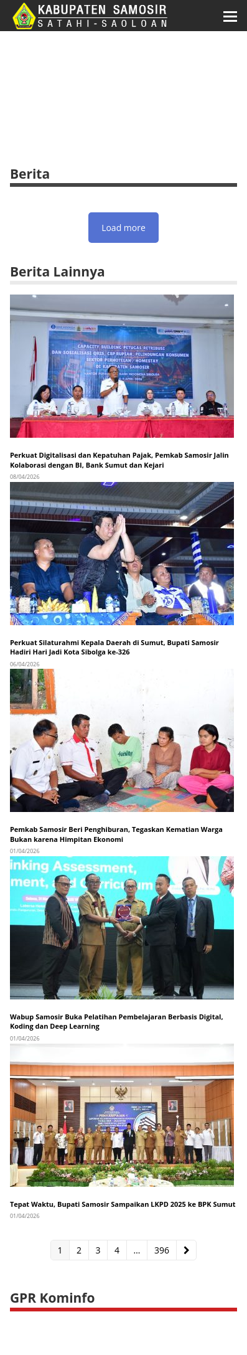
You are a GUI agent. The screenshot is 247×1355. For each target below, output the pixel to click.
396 (164, 1250)
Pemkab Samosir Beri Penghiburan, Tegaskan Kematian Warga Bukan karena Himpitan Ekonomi (116, 833)
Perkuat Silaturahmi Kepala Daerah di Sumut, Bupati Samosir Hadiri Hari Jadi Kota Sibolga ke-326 (114, 647)
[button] (230, 15)
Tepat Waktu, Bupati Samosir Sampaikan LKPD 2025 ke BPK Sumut (123, 1204)
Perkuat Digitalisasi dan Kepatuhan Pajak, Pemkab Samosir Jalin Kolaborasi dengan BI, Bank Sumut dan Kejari (119, 459)
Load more (123, 228)
